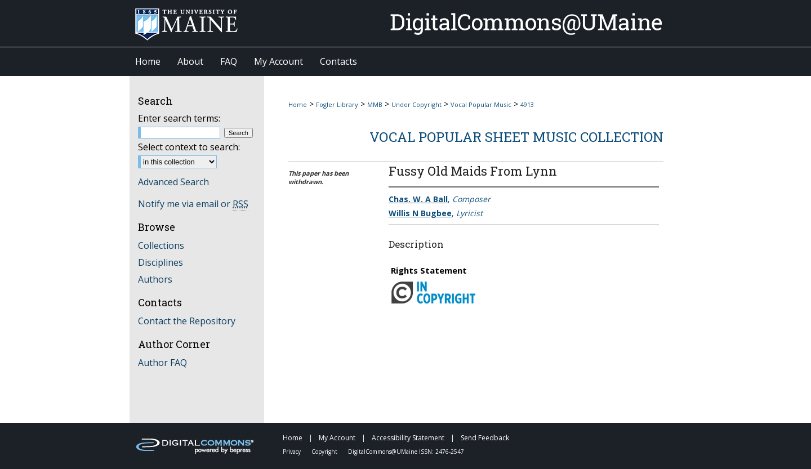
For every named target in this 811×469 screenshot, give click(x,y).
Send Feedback (485, 438)
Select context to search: (189, 147)
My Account (338, 438)
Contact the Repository (186, 321)
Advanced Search (173, 182)
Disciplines (160, 262)
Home (297, 104)
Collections (161, 245)
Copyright (325, 451)
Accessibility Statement (409, 438)
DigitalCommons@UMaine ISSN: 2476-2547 (406, 451)
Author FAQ (162, 362)
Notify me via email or (193, 204)
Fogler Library (337, 104)
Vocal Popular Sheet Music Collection (516, 137)
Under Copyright (416, 104)
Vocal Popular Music (481, 104)
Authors (155, 279)
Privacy (292, 451)
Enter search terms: (179, 118)
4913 (527, 104)
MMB (374, 104)
